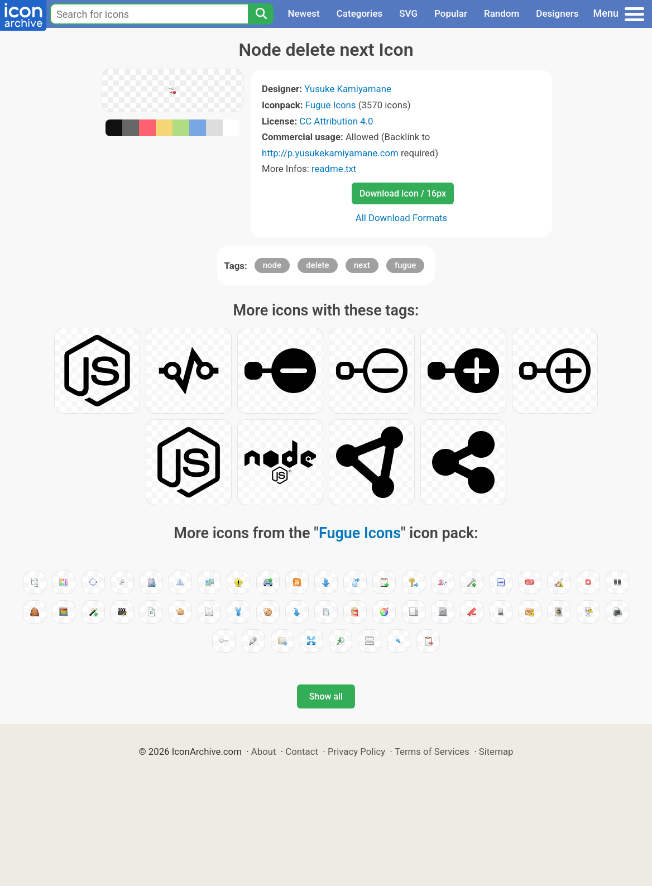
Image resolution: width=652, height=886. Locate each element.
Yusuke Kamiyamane (347, 88)
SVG (408, 13)
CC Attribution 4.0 (336, 121)
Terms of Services (432, 751)
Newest (303, 13)
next (362, 265)
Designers (557, 13)
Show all (326, 696)
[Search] (261, 14)
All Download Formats (402, 217)
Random (501, 13)
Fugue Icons (330, 105)
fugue (405, 265)
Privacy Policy (356, 751)
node (272, 265)
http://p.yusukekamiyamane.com (330, 153)
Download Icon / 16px (402, 193)
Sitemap (496, 751)
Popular (450, 13)
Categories (360, 13)
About (263, 751)
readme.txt (333, 168)
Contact (301, 751)
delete (317, 265)
